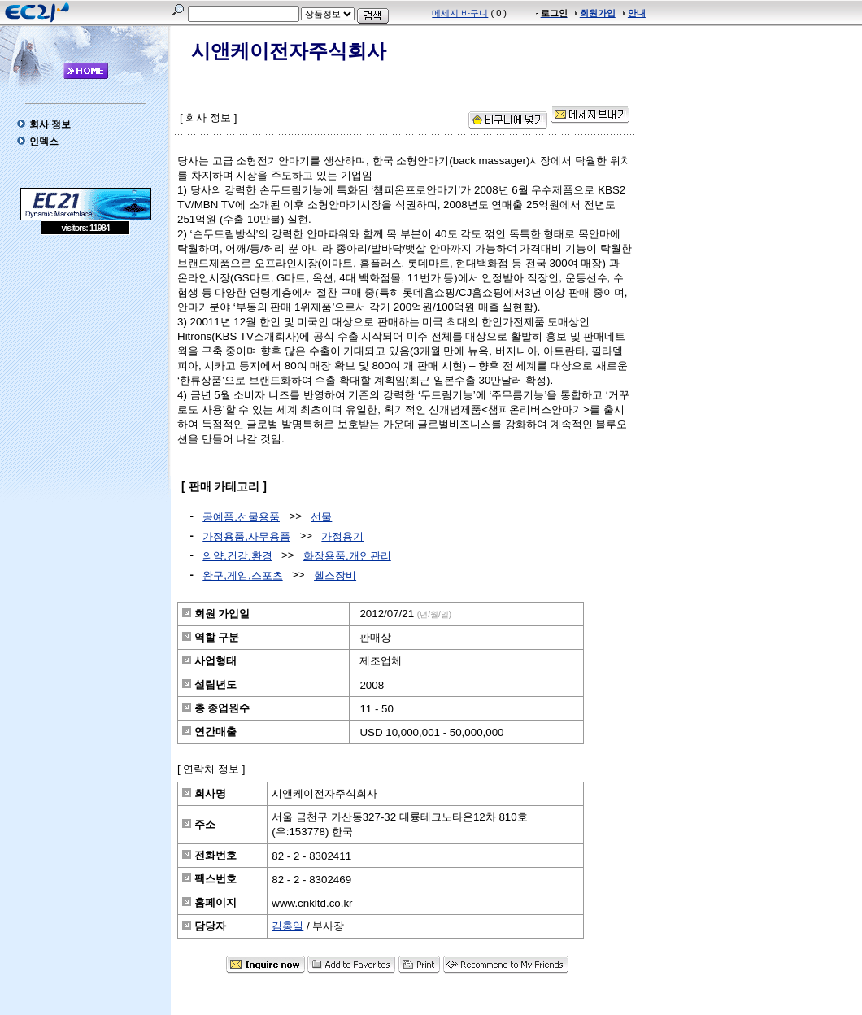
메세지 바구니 (460, 13)
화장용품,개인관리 (347, 556)
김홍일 (287, 926)
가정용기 (342, 536)
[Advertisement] (85, 353)
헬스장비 (335, 575)
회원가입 (598, 13)
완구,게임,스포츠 (242, 575)
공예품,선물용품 (241, 517)
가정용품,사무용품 (246, 536)
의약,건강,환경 (237, 556)
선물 (321, 517)
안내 (637, 13)
